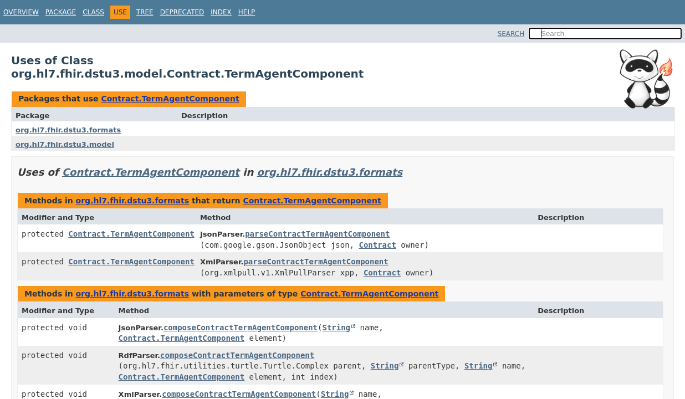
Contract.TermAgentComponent (170, 98)
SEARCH (511, 34)
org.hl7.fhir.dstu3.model (65, 144)
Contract (377, 245)
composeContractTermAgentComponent (240, 327)
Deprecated (182, 12)
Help (246, 12)
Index (221, 12)
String (336, 327)
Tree (145, 12)
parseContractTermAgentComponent (317, 233)
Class (93, 12)
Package (60, 12)
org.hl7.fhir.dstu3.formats (68, 130)
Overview (21, 12)
